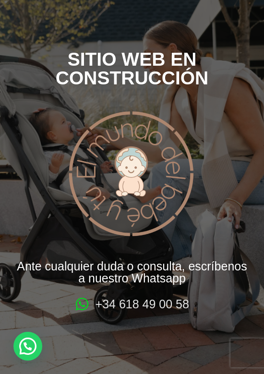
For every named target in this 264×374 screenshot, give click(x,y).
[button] (27, 346)
